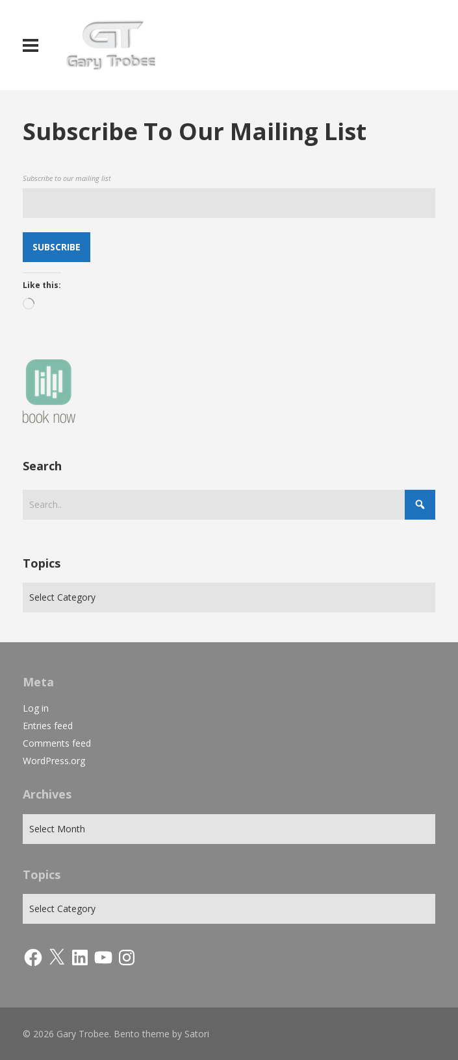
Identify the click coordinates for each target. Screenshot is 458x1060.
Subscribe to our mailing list (67, 178)
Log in (36, 708)
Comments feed (57, 743)
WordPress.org (54, 760)
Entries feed (48, 725)
